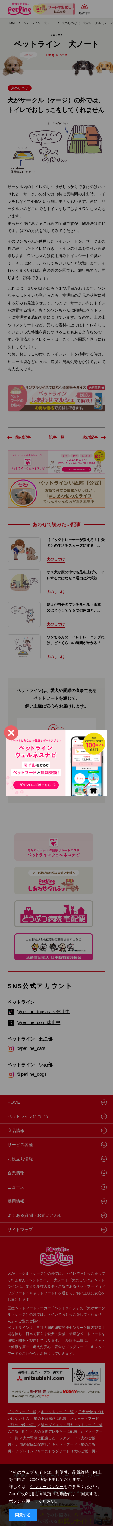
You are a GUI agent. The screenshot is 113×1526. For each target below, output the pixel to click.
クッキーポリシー (47, 1486)
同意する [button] (23, 1515)
